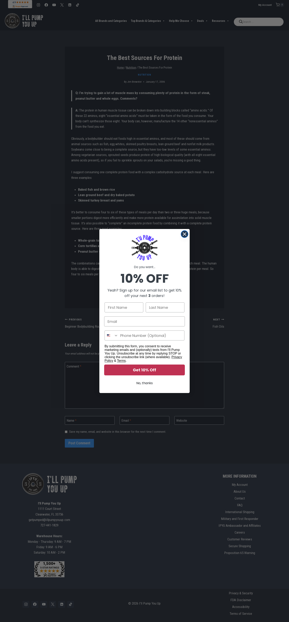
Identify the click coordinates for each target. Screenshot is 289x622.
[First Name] (124, 307)
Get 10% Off (144, 370)
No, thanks (144, 383)
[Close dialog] (184, 234)
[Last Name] (165, 307)
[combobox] (111, 335)
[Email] (144, 321)
